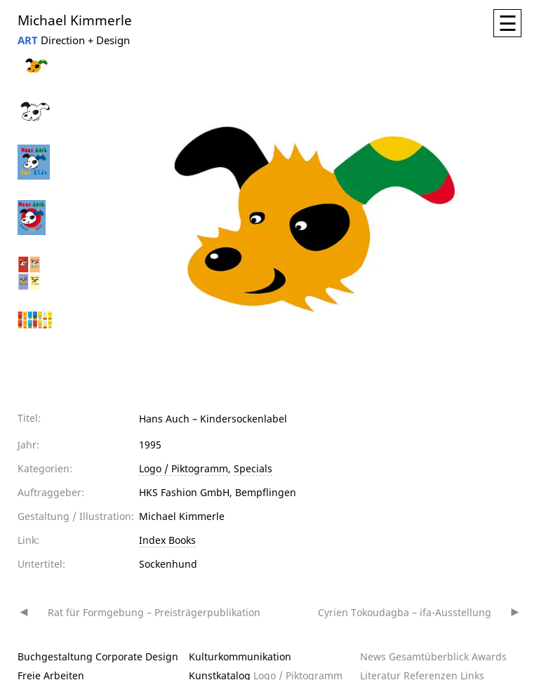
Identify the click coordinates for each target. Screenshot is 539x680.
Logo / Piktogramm (183, 468)
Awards (489, 656)
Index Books (167, 540)
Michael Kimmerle (75, 19)
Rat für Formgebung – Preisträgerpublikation (154, 612)
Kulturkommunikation (240, 656)
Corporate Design (136, 656)
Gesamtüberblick (429, 656)
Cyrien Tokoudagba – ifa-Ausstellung (404, 612)
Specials (253, 468)
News (373, 656)
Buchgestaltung (55, 656)
